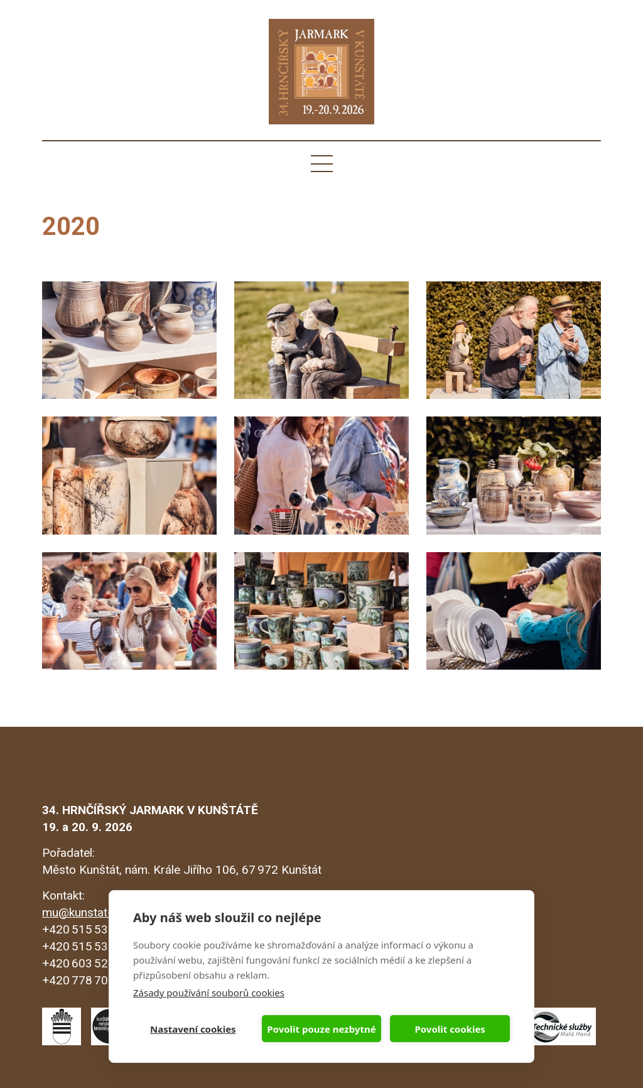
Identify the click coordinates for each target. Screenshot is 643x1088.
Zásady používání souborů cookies (208, 992)
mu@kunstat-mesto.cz (101, 912)
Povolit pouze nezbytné (321, 1029)
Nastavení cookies (193, 1029)
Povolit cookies (449, 1029)
